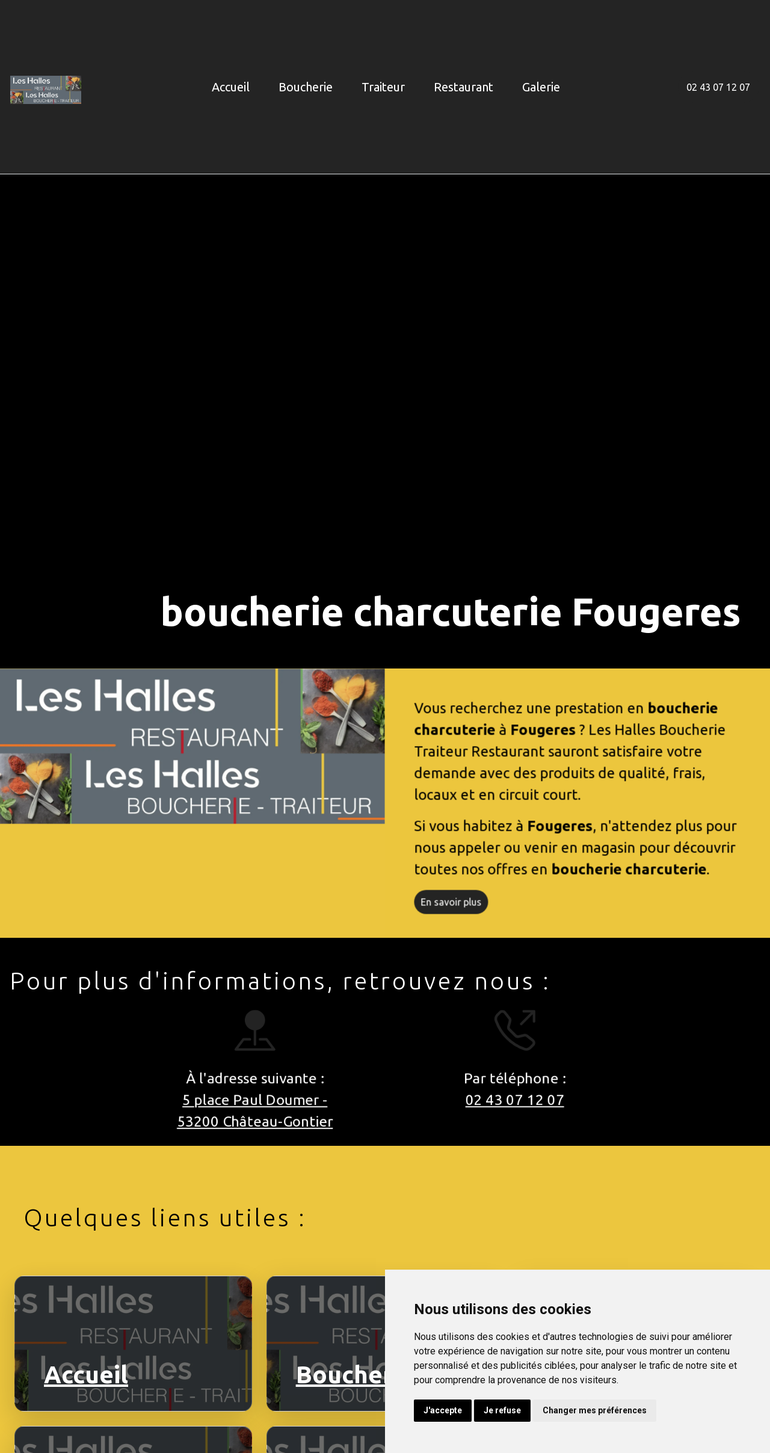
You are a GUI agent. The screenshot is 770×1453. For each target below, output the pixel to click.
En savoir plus (457, 907)
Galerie (541, 87)
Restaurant (463, 87)
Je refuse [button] (502, 1410)
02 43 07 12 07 (718, 87)
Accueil (231, 87)
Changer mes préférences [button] (595, 1410)
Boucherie (306, 87)
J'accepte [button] (443, 1410)
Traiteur (383, 87)
